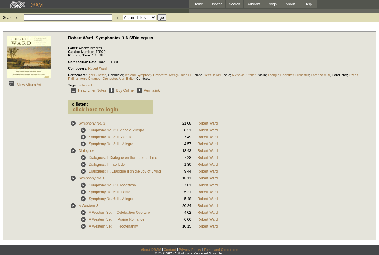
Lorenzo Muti (320, 75)
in (118, 18)
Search (234, 4)
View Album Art (24, 85)
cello (227, 75)
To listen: (79, 104)
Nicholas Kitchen (244, 75)
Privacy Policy (190, 249)
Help (308, 4)
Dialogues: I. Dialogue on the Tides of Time (123, 158)
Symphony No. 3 (92, 123)
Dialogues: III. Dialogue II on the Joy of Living (125, 171)
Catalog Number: (82, 51)
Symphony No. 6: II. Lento (109, 192)
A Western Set (90, 206)
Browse (216, 4)
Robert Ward (97, 68)
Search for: (12, 18)
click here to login (95, 110)
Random (253, 4)
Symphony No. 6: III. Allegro (111, 199)
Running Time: (80, 55)
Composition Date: (83, 62)
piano (198, 75)
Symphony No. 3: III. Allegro (111, 144)
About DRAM (151, 249)
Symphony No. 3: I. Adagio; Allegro (116, 130)
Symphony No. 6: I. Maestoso (112, 185)
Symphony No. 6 (92, 178)
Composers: (78, 68)
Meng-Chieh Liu (181, 75)
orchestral (85, 85)
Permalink (147, 90)
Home (198, 4)
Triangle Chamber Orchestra (288, 75)
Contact (170, 249)
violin (262, 75)
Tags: (73, 85)
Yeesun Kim (212, 75)
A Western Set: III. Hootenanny (113, 226)
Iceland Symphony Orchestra (146, 75)
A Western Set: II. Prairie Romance (116, 219)
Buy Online (120, 90)
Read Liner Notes (87, 90)
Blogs (272, 4)
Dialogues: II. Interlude (107, 164)
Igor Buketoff (97, 75)
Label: (73, 48)
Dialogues (86, 151)
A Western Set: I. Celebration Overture (119, 213)
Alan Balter (127, 78)
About (290, 4)
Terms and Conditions (221, 249)
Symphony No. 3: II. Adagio (110, 137)
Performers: (78, 75)
